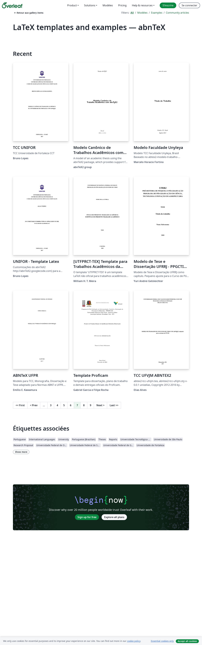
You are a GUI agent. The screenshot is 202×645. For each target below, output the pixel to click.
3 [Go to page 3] (50, 405)
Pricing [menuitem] (122, 5)
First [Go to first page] (20, 405)
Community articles (177, 12)
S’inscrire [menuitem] (168, 5)
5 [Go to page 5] (64, 405)
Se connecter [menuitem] (189, 5)
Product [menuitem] (72, 5)
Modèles (142, 12)
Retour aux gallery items (28, 12)
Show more (21, 451)
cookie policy (133, 640)
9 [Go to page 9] (90, 405)
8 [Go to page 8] (84, 405)
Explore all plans (114, 517)
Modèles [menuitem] (108, 5)
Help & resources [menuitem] (142, 5)
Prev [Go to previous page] (34, 405)
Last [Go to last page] (114, 405)
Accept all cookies (187, 641)
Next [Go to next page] (100, 405)
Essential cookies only (162, 640)
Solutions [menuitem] (89, 5)
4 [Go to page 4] (57, 405)
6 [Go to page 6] (70, 405)
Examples (156, 12)
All (132, 12)
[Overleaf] (12, 5)
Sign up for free (86, 517)
